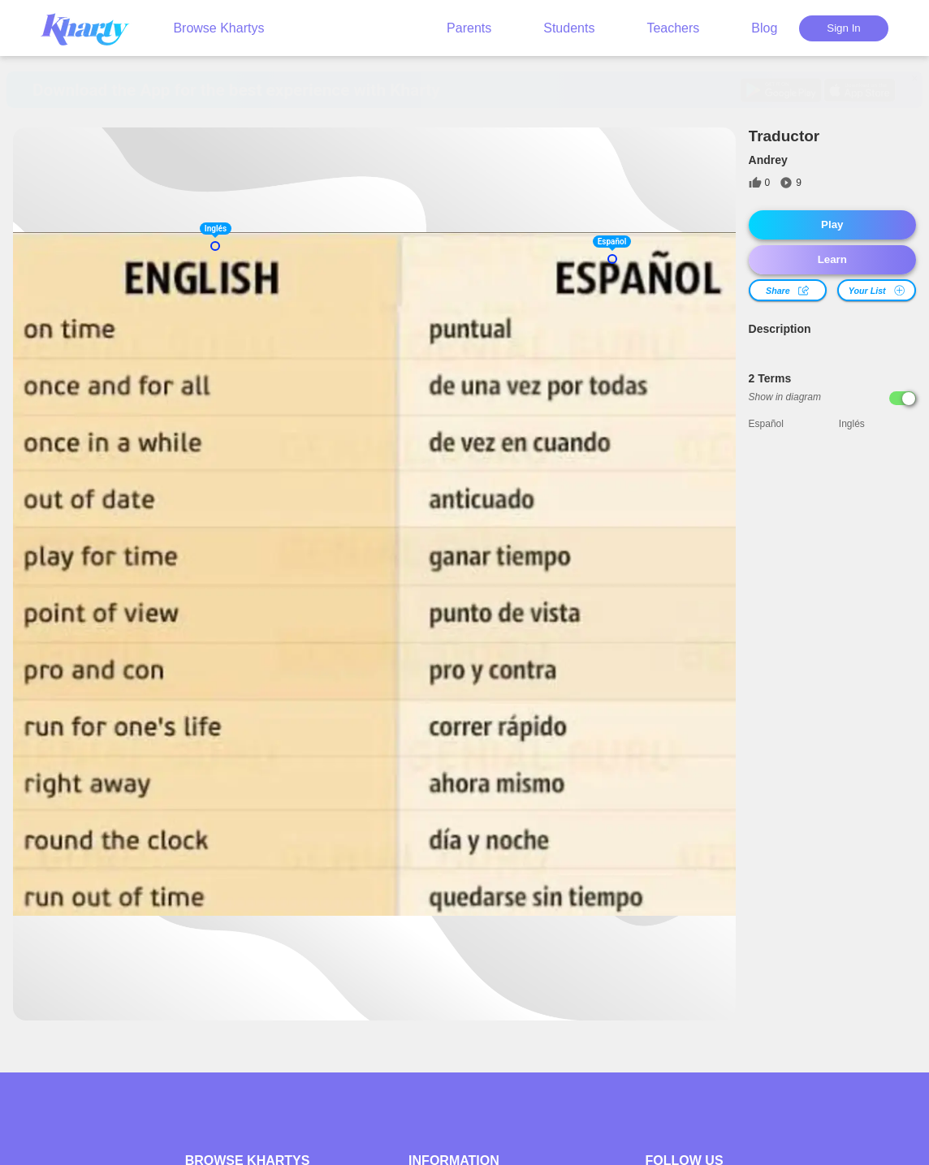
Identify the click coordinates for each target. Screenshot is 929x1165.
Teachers (672, 28)
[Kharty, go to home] (93, 28)
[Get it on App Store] (860, 90)
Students (568, 28)
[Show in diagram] (902, 398)
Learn (832, 259)
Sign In (844, 28)
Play (832, 224)
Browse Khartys (218, 28)
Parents (469, 28)
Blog (764, 28)
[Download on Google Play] (781, 90)
